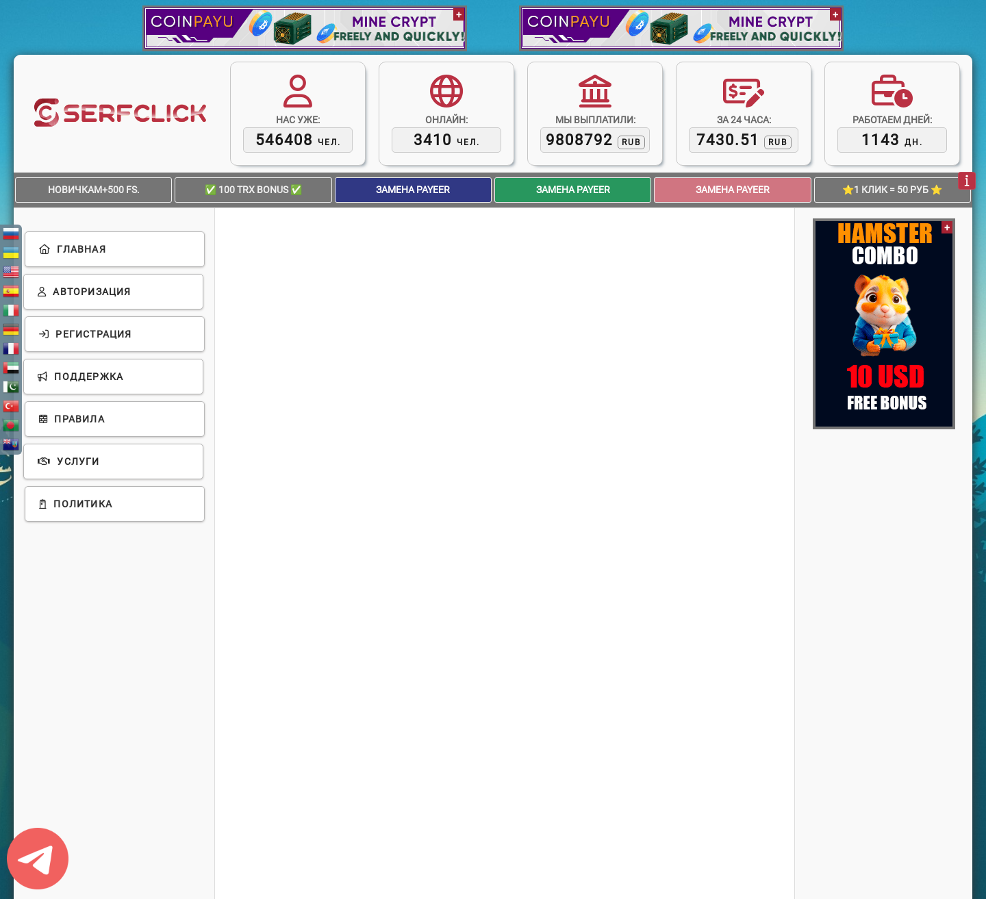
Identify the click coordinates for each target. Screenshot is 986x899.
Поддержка (80, 376)
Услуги (69, 461)
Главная (72, 249)
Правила (72, 419)
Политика (75, 503)
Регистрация (85, 334)
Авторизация (84, 291)
